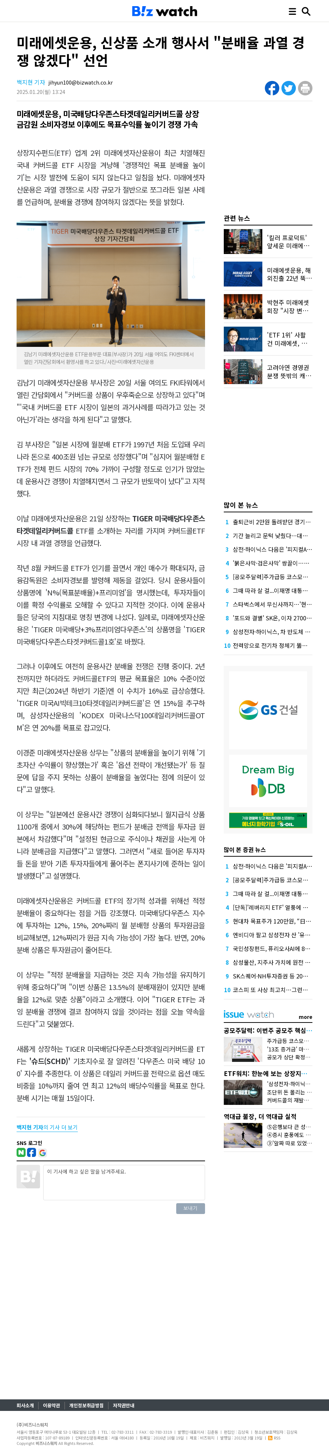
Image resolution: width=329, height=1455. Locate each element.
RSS (274, 1438)
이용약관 (51, 1405)
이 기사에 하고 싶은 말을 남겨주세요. (124, 1182)
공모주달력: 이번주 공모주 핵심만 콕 (272, 1030)
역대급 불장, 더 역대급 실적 (260, 1116)
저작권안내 (123, 1405)
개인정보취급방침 (86, 1405)
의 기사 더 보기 (47, 1127)
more (305, 1016)
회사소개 (25, 1405)
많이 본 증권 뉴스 (245, 849)
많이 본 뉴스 (241, 504)
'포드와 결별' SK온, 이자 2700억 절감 (278, 618)
